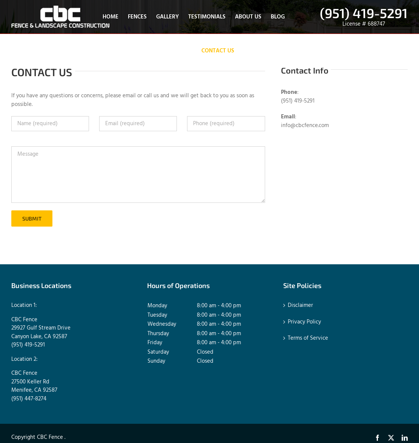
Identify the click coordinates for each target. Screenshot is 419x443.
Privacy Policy (304, 322)
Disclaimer (300, 305)
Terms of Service (308, 338)
